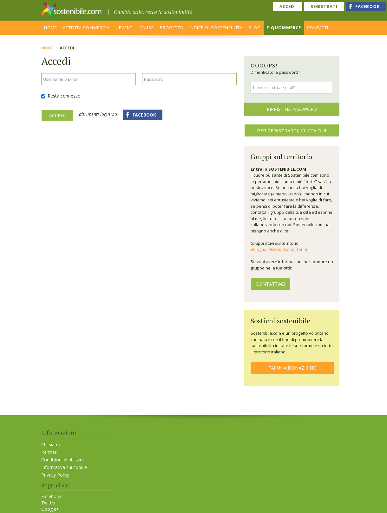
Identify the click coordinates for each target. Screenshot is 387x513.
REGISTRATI (324, 6)
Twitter (48, 502)
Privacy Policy (55, 475)
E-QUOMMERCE (283, 27)
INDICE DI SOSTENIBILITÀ (216, 27)
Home (47, 48)
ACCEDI (287, 6)
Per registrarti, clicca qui (291, 130)
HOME (50, 27)
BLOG (255, 27)
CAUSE (147, 27)
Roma (288, 249)
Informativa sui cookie (64, 467)
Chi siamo (51, 444)
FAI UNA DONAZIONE (292, 367)
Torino (302, 249)
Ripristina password (292, 109)
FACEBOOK (367, 6)
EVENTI (126, 27)
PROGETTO (172, 27)
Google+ (50, 509)
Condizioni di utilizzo (62, 460)
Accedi (57, 115)
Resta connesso (61, 96)
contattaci (270, 284)
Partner (48, 452)
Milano (274, 249)
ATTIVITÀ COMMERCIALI (88, 27)
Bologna (258, 249)
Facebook (51, 496)
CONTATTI (317, 27)
